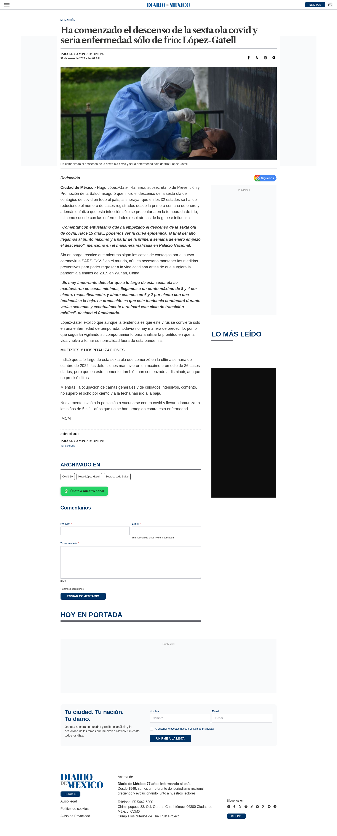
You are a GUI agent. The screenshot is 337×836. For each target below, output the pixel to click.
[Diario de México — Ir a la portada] (168, 4)
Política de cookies (75, 808)
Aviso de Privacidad (75, 816)
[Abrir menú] (7, 4)
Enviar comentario (83, 596)
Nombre (66, 523)
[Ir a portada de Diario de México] (82, 781)
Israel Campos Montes (82, 54)
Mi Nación (68, 20)
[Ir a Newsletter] (330, 4)
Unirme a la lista (170, 738)
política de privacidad (202, 728)
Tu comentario (70, 543)
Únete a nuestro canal (84, 491)
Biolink (236, 816)
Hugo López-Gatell (89, 476)
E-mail (136, 523)
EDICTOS (315, 4)
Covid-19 (67, 476)
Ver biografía (68, 445)
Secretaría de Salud (117, 476)
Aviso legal (69, 801)
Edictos (70, 794)
